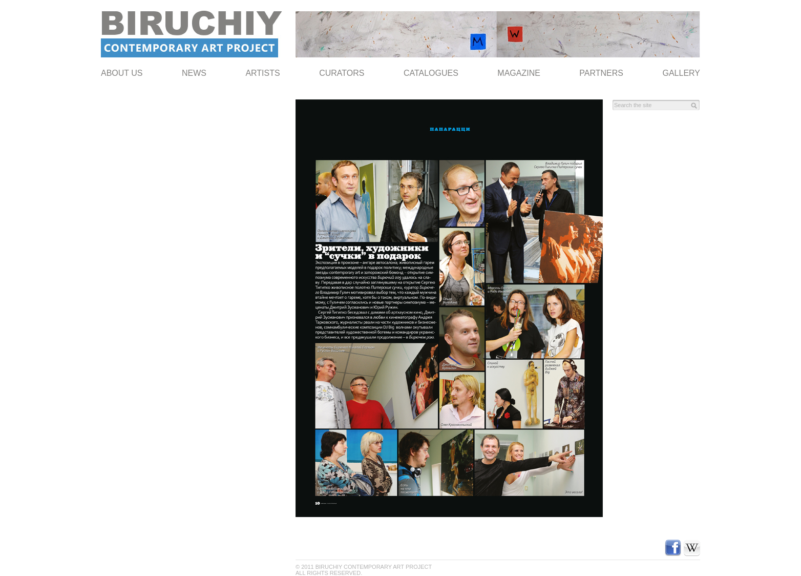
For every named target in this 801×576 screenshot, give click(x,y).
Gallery (681, 73)
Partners (601, 73)
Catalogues (431, 73)
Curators (341, 73)
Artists (262, 73)
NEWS (194, 73)
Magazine (518, 73)
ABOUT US (122, 73)
